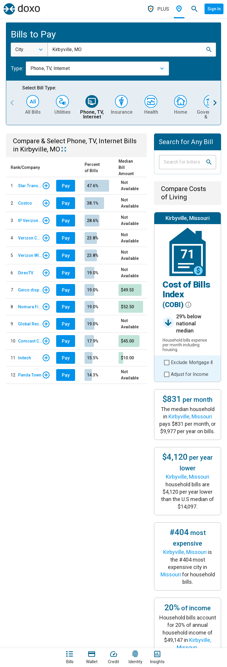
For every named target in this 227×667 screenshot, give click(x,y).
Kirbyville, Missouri (190, 416)
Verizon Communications (30, 238)
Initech (24, 357)
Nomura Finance (30, 306)
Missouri (170, 574)
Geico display (30, 290)
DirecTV (25, 272)
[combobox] (29, 50)
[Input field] (182, 162)
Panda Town (29, 375)
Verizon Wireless (30, 255)
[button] (209, 49)
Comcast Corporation (30, 341)
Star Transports (30, 185)
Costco (25, 203)
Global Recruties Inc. (30, 324)
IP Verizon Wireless (30, 220)
